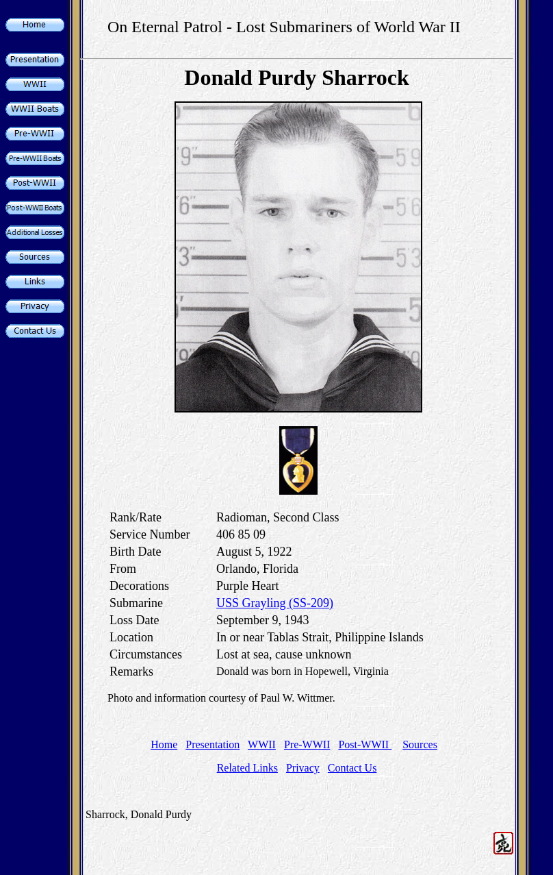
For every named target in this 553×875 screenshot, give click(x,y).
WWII (262, 744)
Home (164, 744)
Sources (419, 744)
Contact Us (352, 768)
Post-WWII (364, 744)
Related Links (247, 768)
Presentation (212, 744)
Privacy (303, 768)
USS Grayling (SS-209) (274, 603)
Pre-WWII (307, 744)
